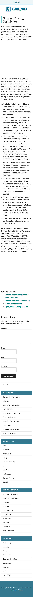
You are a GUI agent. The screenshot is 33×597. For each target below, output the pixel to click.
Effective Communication (12, 421)
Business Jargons (18, 588)
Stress (5, 482)
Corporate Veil (8, 510)
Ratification (7, 526)
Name (4, 348)
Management (7, 409)
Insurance (6, 425)
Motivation (7, 474)
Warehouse (7, 518)
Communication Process (11, 397)
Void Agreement (8, 531)
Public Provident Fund (13, 304)
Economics (7, 563)
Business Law (8, 555)
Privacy (20, 590)
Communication (8, 478)
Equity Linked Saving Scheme (16, 307)
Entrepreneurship (9, 462)
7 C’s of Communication (11, 405)
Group (5, 445)
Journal (6, 466)
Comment (5, 328)
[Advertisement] (16, 59)
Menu (17, 2)
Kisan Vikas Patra (11, 298)
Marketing (6, 575)
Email (3, 357)
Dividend (6, 502)
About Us (14, 590)
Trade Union (7, 514)
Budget (5, 458)
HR (4, 571)
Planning (6, 401)
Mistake (6, 522)
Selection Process (9, 433)
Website (4, 366)
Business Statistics (10, 559)
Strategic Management (11, 429)
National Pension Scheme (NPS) (17, 301)
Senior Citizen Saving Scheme (16, 295)
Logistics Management (11, 498)
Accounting (7, 454)
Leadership (7, 470)
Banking (6, 547)
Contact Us (28, 588)
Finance (6, 567)
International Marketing (11, 413)
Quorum (6, 506)
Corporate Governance (11, 494)
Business (6, 450)
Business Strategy (9, 417)
